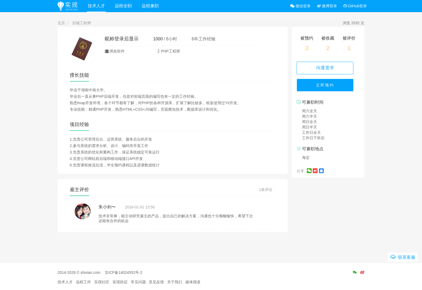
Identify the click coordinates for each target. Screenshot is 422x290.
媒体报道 (193, 282)
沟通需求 (328, 67)
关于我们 (174, 282)
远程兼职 (151, 6)
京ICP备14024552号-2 (123, 272)
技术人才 (97, 6)
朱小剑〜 (107, 207)
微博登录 (327, 6)
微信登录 (300, 6)
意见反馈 (156, 282)
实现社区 (101, 282)
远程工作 (83, 282)
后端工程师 (81, 23)
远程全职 (124, 6)
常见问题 (138, 282)
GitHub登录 (355, 6)
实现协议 (120, 282)
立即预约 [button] (328, 86)
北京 (61, 23)
